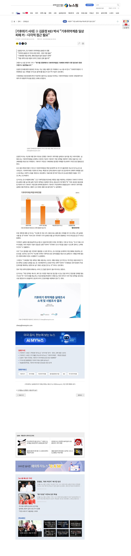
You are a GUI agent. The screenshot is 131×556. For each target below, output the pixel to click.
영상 (25, 13)
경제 (50, 13)
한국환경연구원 (54, 374)
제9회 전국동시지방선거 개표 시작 (75, 524)
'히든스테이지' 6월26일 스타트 (28, 511)
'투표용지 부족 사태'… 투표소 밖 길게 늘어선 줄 (50, 532)
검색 (118, 5)
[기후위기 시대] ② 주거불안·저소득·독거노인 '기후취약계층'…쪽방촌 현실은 (42, 355)
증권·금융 (84, 13)
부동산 (92, 13)
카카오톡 (17, 43)
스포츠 (111, 13)
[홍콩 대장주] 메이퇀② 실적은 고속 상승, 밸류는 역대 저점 (62, 452)
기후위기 (22, 374)
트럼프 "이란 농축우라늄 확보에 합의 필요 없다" (82, 21)
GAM (117, 13)
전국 (97, 13)
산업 (77, 13)
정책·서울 (43, 13)
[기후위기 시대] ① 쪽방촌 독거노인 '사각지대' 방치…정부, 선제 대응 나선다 (42, 353)
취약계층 (31, 374)
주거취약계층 (73, 374)
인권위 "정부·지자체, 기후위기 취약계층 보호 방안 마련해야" (38, 358)
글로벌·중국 (62, 13)
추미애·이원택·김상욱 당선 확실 (28, 506)
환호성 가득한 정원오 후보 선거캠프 (63, 533)
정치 (36, 13)
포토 (31, 13)
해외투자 (71, 13)
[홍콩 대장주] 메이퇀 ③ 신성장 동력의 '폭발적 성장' (37, 452)
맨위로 (80, 395)
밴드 (25, 43)
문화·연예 (104, 13)
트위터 (23, 43)
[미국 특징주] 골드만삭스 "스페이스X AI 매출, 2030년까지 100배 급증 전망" (37, 442)
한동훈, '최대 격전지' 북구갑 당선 (49, 482)
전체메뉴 (13, 13)
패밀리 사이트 (112, 8)
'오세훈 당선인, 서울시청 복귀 (27, 533)
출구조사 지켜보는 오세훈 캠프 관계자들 (76, 532)
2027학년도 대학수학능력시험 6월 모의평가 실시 (50, 524)
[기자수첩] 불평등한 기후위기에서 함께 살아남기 (34, 360)
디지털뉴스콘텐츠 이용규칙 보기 (27, 390)
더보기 (117, 21)
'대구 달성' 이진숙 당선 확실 (47, 494)
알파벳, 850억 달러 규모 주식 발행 (29, 509)
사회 (55, 13)
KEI (64, 374)
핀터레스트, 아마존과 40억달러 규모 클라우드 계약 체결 (61, 442)
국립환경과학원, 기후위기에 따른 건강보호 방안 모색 (35, 363)
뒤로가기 (21, 395)
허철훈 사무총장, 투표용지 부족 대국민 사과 (63, 524)
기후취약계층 (42, 374)
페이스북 (20, 43)
